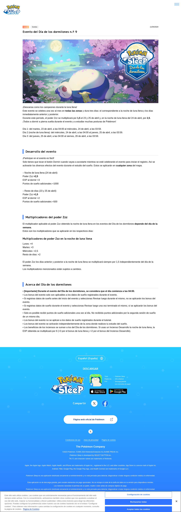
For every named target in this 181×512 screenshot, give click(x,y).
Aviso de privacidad (91, 440)
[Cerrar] (176, 503)
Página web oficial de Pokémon (88, 419)
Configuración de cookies (138, 496)
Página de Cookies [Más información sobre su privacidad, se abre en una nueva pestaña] (31, 510)
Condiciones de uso (72, 440)
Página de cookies (109, 440)
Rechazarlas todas (138, 503)
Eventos (34, 27)
